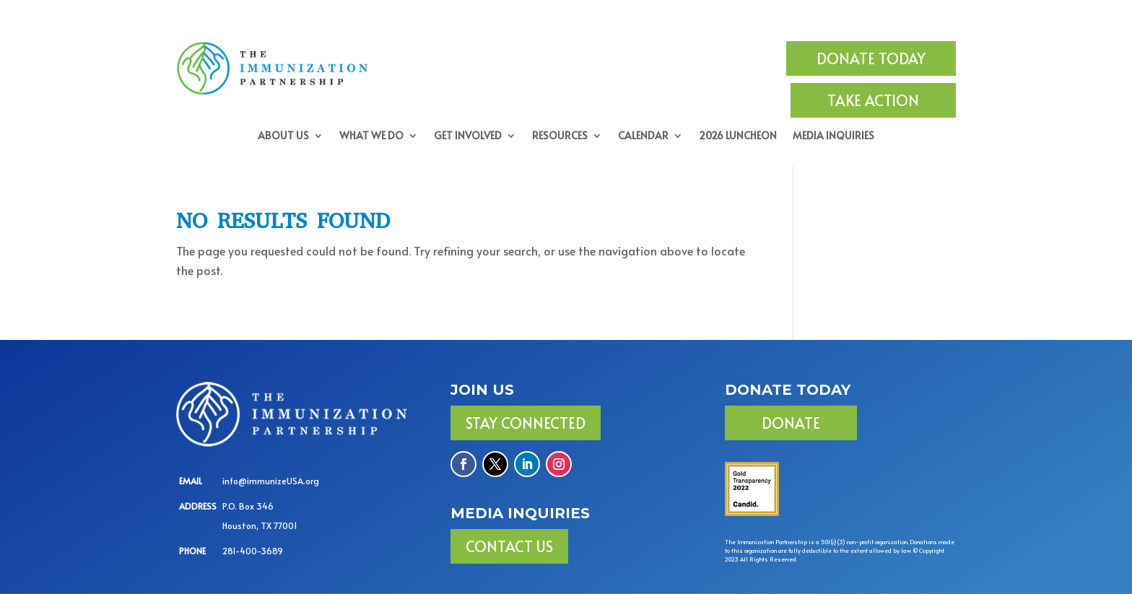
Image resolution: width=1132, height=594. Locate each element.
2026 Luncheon (738, 136)
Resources (560, 136)
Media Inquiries (833, 136)
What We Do (371, 136)
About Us (283, 136)
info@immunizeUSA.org (270, 480)
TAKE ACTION (873, 100)
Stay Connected (525, 423)
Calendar (643, 136)
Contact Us (509, 546)
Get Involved (468, 136)
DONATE (791, 423)
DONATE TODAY (871, 58)
